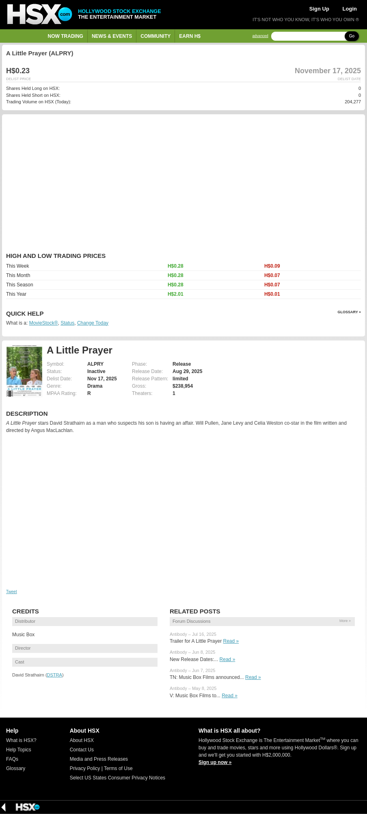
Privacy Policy (85, 768)
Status (67, 323)
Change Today (92, 323)
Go (351, 36)
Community (155, 36)
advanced (260, 36)
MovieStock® (43, 323)
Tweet (11, 591)
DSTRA (54, 674)
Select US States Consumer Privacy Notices (117, 778)
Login (350, 9)
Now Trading (65, 36)
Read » (231, 641)
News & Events (112, 36)
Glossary (15, 768)
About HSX (82, 740)
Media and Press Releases (99, 759)
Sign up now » (215, 762)
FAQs (12, 759)
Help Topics (18, 750)
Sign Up (319, 9)
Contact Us (82, 750)
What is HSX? (21, 740)
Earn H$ (190, 36)
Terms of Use (118, 768)
